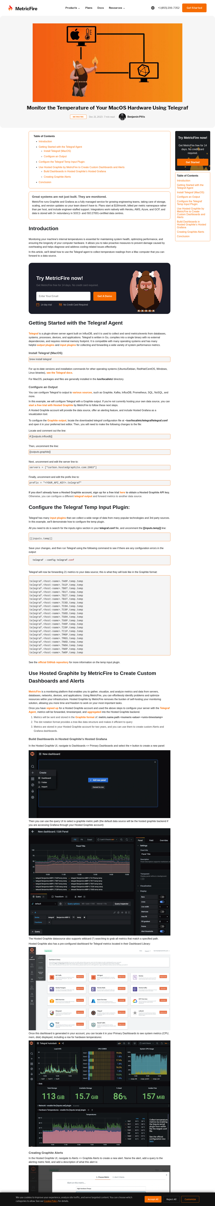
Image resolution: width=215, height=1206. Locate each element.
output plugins (45, 345)
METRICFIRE (78, 117)
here (122, 492)
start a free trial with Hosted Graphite (51, 405)
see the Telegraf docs (59, 372)
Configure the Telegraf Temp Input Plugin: (62, 161)
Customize (190, 1199)
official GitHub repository (53, 662)
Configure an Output (55, 156)
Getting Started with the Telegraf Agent (60, 146)
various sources (82, 392)
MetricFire (35, 691)
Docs (100, 7)
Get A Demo (104, 296)
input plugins (68, 345)
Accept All (153, 1199)
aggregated (94, 712)
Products (72, 8)
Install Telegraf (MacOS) (57, 151)
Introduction (46, 141)
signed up (52, 708)
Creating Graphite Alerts (57, 176)
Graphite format (84, 717)
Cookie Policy (51, 1201)
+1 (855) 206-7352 (168, 7)
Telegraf (33, 333)
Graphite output (56, 420)
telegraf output (83, 496)
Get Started (194, 7)
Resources (117, 8)
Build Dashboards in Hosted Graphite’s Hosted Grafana (75, 171)
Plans (88, 7)
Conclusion (45, 182)
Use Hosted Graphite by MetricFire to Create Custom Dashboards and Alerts (82, 167)
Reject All (171, 1199)
